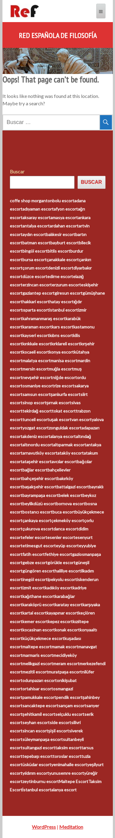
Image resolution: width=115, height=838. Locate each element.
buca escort (63, 511)
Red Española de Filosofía (58, 35)
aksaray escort (36, 217)
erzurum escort (66, 284)
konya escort (61, 352)
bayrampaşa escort (40, 495)
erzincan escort (37, 284)
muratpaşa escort (65, 671)
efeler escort (34, 537)
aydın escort (34, 234)
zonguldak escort (65, 427)
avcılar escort (64, 461)
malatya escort (36, 360)
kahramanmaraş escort (44, 318)
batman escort (36, 242)
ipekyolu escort (62, 579)
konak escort (67, 629)
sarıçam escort (72, 705)
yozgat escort (35, 427)
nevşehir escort (37, 377)
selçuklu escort (69, 714)
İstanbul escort (37, 789)
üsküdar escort (36, 764)
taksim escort (68, 747)
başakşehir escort (39, 486)
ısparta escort (35, 309)
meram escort (66, 663)
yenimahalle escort (69, 764)
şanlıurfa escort (66, 394)
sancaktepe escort (40, 705)
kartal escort (34, 612)
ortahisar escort (37, 688)
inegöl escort (35, 579)
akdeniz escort (36, 436)
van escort (81, 419)
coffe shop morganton (31, 200)
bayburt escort (64, 242)
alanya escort (63, 436)
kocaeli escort (35, 352)
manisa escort (64, 360)
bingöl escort (35, 251)
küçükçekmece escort (43, 638)
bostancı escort (37, 511)
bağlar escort (35, 469)
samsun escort (36, 394)
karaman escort (37, 326)
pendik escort (69, 697)
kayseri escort (35, 335)
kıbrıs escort (61, 335)
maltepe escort (37, 646)
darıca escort (65, 528)
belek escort (70, 495)
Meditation (71, 827)
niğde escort (64, 377)
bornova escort (70, 503)
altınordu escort (37, 444)
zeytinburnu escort (40, 781)
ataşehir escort (37, 461)
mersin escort (35, 368)
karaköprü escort (38, 604)
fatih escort (33, 554)
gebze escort (35, 562)
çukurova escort (37, 528)
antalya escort (36, 225)
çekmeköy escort (67, 520)
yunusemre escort (66, 773)
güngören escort (38, 570)
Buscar (17, 171)
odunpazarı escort (39, 680)
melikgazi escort (37, 663)
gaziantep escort (38, 293)
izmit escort (33, 587)
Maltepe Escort (73, 781)
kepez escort (60, 621)
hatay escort (61, 301)
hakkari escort (35, 301)
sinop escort (34, 402)
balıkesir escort (60, 234)
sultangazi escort (38, 747)
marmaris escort (37, 655)
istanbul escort (63, 309)
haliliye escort (68, 570)
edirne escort (60, 276)
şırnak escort (58, 402)
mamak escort (65, 646)
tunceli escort (35, 419)
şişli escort (58, 730)
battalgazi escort (73, 486)
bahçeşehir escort (39, 478)
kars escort (62, 326)
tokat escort (64, 410)
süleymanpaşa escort (42, 739)
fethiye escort (58, 554)
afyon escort (66, 208)
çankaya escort (36, 520)
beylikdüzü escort (39, 503)
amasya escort (64, 217)
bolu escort (63, 200)
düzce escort (34, 276)
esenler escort (61, 537)
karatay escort (68, 604)
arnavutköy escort (39, 453)
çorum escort (35, 267)
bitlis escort (59, 251)
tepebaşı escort (37, 756)
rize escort (64, 385)
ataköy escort (70, 453)
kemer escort (35, 621)
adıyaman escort (38, 208)
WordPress (44, 827)
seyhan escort (36, 722)
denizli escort (60, 267)
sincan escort (35, 730)
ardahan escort (64, 225)
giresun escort (68, 293)
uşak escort (60, 419)
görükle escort (61, 562)
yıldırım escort (35, 773)
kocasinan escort (38, 629)
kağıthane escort (38, 596)
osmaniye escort (38, 385)
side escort (60, 722)
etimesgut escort (39, 545)
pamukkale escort (39, 697)
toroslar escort (67, 756)
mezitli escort (35, 671)
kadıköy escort (59, 587)
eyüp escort (67, 545)
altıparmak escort (69, 444)
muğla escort (61, 368)
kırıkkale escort (36, 343)
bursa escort (34, 259)
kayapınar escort (62, 612)
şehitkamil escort (39, 714)
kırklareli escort (65, 343)
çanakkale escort (63, 259)
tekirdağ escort (37, 410)
